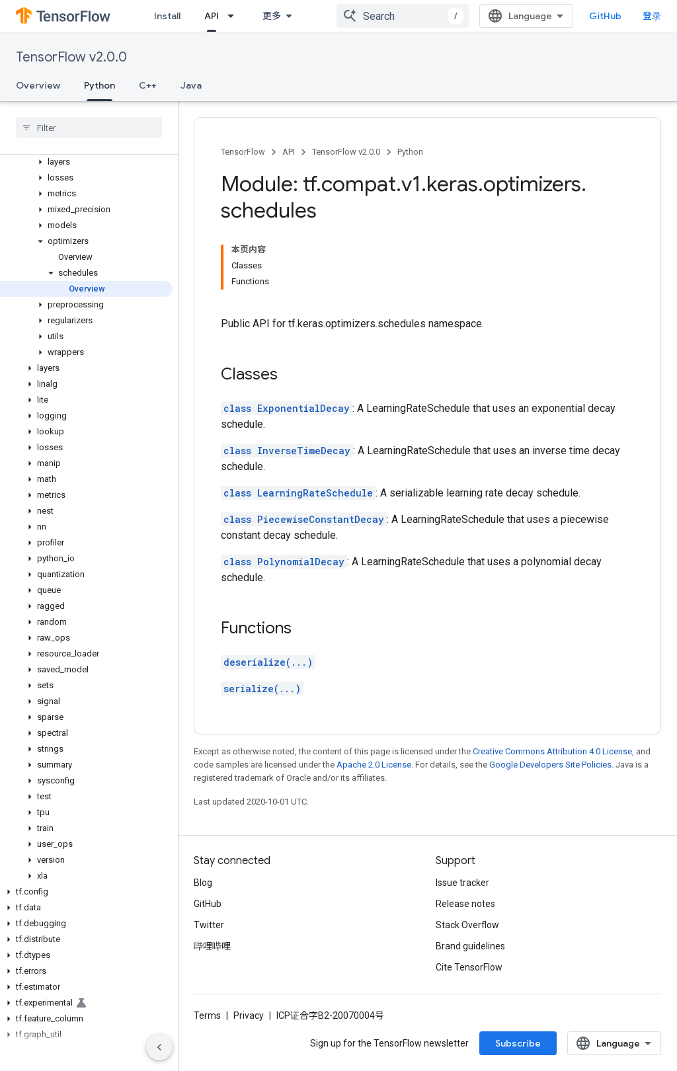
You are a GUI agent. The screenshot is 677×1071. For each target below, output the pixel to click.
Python (410, 152)
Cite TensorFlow (469, 967)
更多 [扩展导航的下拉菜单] (271, 16)
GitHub (605, 16)
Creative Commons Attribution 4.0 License (552, 751)
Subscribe (518, 1043)
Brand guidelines (470, 946)
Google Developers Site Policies (550, 765)
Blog (203, 882)
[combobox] (403, 16)
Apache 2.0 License (374, 765)
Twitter (209, 925)
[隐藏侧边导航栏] (159, 1047)
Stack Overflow (467, 925)
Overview (38, 85)
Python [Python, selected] (99, 85)
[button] (86, 162)
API (288, 152)
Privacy (248, 1015)
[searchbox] (89, 127)
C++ (148, 85)
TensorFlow (243, 152)
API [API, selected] (211, 16)
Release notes (465, 903)
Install (167, 16)
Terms (207, 1015)
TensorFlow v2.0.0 (71, 57)
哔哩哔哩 (212, 946)
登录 (652, 16)
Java (191, 85)
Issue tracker (462, 882)
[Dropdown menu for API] (235, 16)
